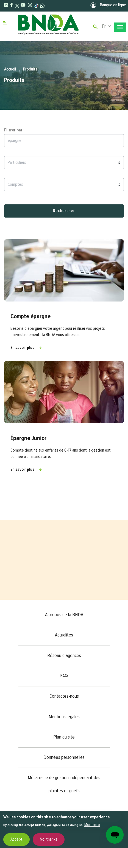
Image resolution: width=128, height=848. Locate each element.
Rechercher (64, 211)
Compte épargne (30, 317)
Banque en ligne (108, 5)
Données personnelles (64, 757)
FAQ (64, 676)
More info (92, 825)
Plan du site (64, 737)
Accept (16, 839)
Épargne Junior (28, 438)
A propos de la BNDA (64, 614)
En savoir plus (22, 348)
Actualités (64, 635)
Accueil (10, 69)
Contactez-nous (64, 696)
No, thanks (48, 839)
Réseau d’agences (64, 655)
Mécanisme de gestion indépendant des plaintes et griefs (64, 784)
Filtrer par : (14, 130)
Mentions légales (64, 716)
